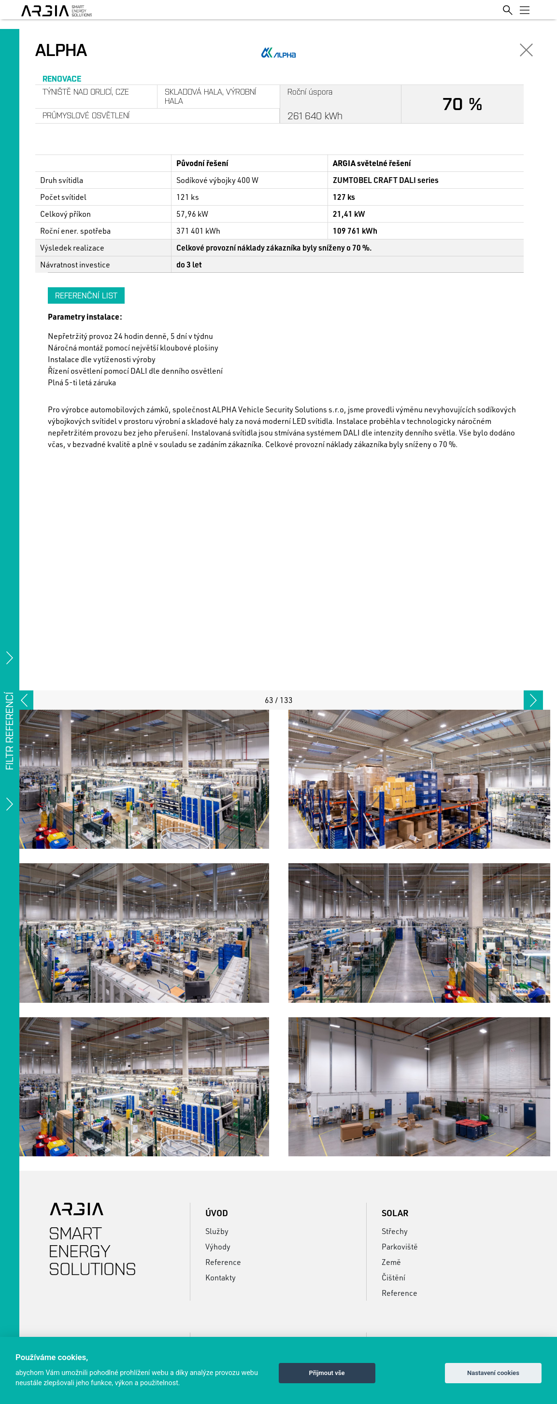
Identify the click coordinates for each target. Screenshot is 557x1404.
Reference (223, 1262)
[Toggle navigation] (525, 10)
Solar (395, 1213)
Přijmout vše (326, 1372)
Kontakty (220, 1277)
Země (391, 1262)
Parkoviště (400, 1246)
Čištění (393, 1277)
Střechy (395, 1231)
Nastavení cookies (493, 1372)
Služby (217, 1231)
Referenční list (86, 295)
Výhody (217, 1246)
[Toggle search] (508, 9)
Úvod (216, 1213)
